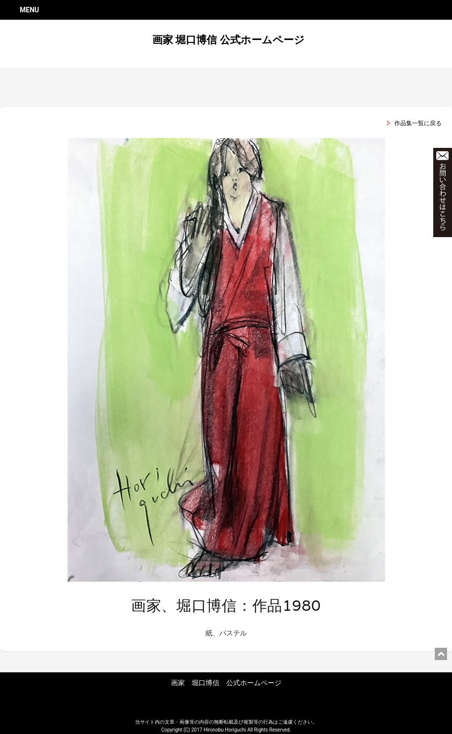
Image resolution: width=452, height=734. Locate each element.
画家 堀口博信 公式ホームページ (228, 40)
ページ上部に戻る (441, 654)
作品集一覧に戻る (418, 123)
